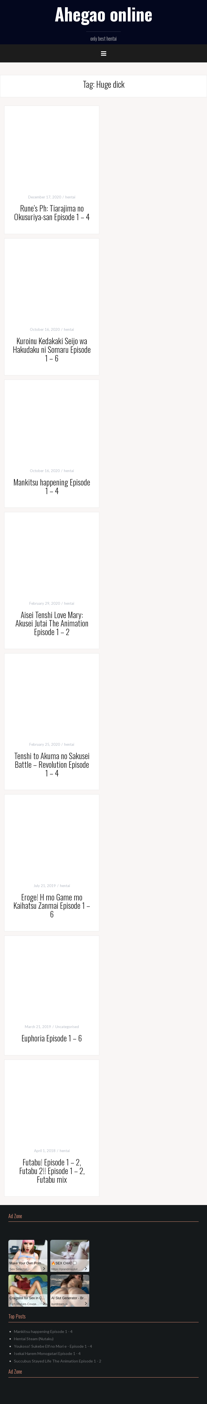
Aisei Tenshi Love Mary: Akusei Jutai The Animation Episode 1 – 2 (51, 623)
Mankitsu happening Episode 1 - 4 (43, 1331)
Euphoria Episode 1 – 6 (51, 1038)
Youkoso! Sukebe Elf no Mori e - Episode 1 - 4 (53, 1346)
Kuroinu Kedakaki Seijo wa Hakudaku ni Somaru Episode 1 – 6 (52, 349)
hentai (70, 197)
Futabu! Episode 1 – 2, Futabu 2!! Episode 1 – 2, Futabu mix (52, 1170)
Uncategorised (67, 1026)
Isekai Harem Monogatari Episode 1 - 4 (47, 1353)
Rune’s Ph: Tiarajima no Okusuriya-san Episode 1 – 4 (52, 212)
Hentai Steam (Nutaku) (34, 1338)
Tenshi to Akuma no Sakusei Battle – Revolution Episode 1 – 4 (52, 764)
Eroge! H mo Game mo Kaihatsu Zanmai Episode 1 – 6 (51, 905)
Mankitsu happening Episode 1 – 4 (51, 486)
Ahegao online (103, 13)
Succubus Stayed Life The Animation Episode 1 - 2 (57, 1361)
